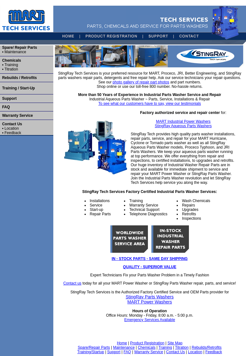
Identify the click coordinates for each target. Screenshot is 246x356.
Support (8, 98)
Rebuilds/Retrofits (207, 347)
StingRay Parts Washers (150, 296)
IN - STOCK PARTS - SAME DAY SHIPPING (150, 259)
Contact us (72, 283)
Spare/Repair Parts (94, 347)
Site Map (174, 343)
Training (11, 65)
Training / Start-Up (17, 88)
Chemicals (11, 60)
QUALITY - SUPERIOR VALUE (149, 267)
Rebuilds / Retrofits (18, 78)
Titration (11, 69)
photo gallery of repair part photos (141, 82)
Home (122, 343)
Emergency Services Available (149, 320)
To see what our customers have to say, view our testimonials (149, 103)
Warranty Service (17, 115)
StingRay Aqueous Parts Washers (183, 126)
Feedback (12, 133)
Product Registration (147, 343)
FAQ (5, 107)
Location (11, 128)
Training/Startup (90, 352)
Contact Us (12, 124)
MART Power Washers (149, 301)
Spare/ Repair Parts (19, 47)
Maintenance (15, 52)
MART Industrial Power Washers (183, 121)
